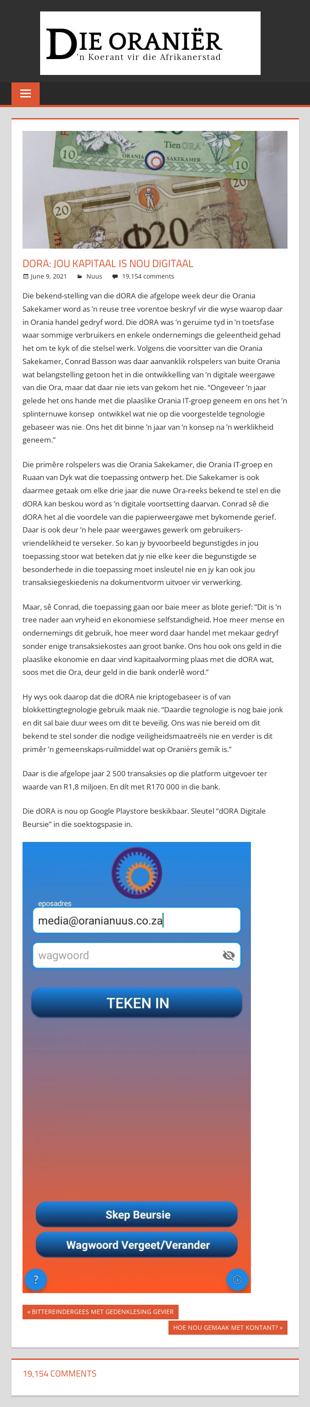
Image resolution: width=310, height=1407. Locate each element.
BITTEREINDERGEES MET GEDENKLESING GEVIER (103, 1312)
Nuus (94, 276)
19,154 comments (148, 276)
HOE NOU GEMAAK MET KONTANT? (225, 1328)
